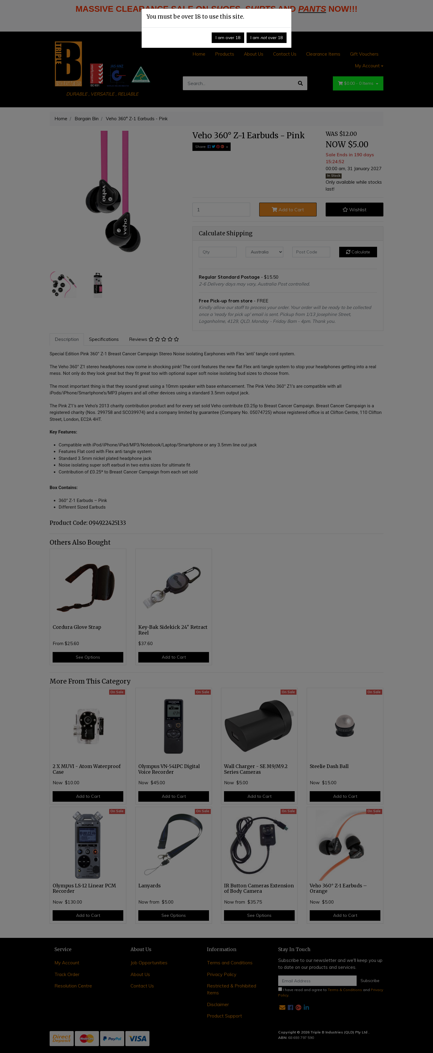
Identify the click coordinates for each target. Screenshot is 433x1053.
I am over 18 (228, 37)
